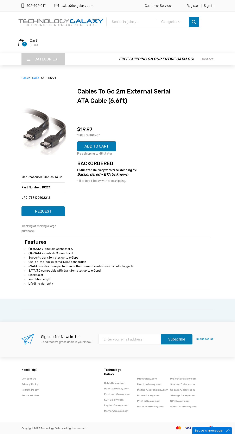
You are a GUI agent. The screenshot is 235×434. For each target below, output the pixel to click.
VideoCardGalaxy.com (183, 406)
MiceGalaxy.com (147, 378)
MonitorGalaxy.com (149, 384)
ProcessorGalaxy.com (150, 406)
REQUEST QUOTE (43, 212)
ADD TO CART (96, 146)
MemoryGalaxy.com (116, 410)
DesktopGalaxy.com (116, 388)
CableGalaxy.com (114, 383)
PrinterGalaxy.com (148, 401)
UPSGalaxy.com (179, 401)
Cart (33, 40)
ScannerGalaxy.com (182, 384)
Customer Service (158, 6)
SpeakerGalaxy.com (182, 389)
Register (193, 6)
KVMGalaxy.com (113, 399)
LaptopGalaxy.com (115, 405)
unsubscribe (205, 339)
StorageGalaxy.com (182, 395)
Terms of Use (30, 395)
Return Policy (30, 389)
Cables (25, 78)
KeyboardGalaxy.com (117, 394)
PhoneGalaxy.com (148, 395)
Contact (207, 59)
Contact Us (28, 378)
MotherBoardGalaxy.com (152, 389)
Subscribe (176, 339)
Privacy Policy (30, 384)
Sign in (209, 6)
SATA (35, 78)
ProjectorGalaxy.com (183, 378)
